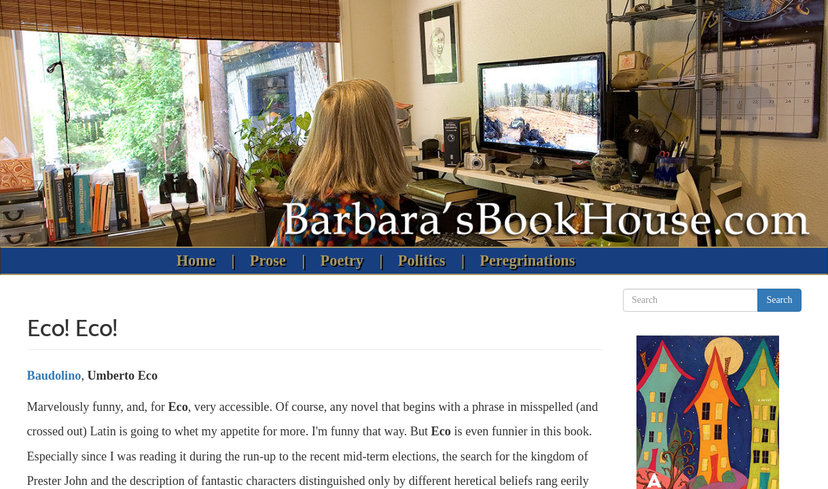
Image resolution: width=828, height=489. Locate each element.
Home (196, 260)
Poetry (342, 260)
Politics (422, 260)
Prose (268, 260)
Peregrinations (527, 260)
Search (779, 300)
